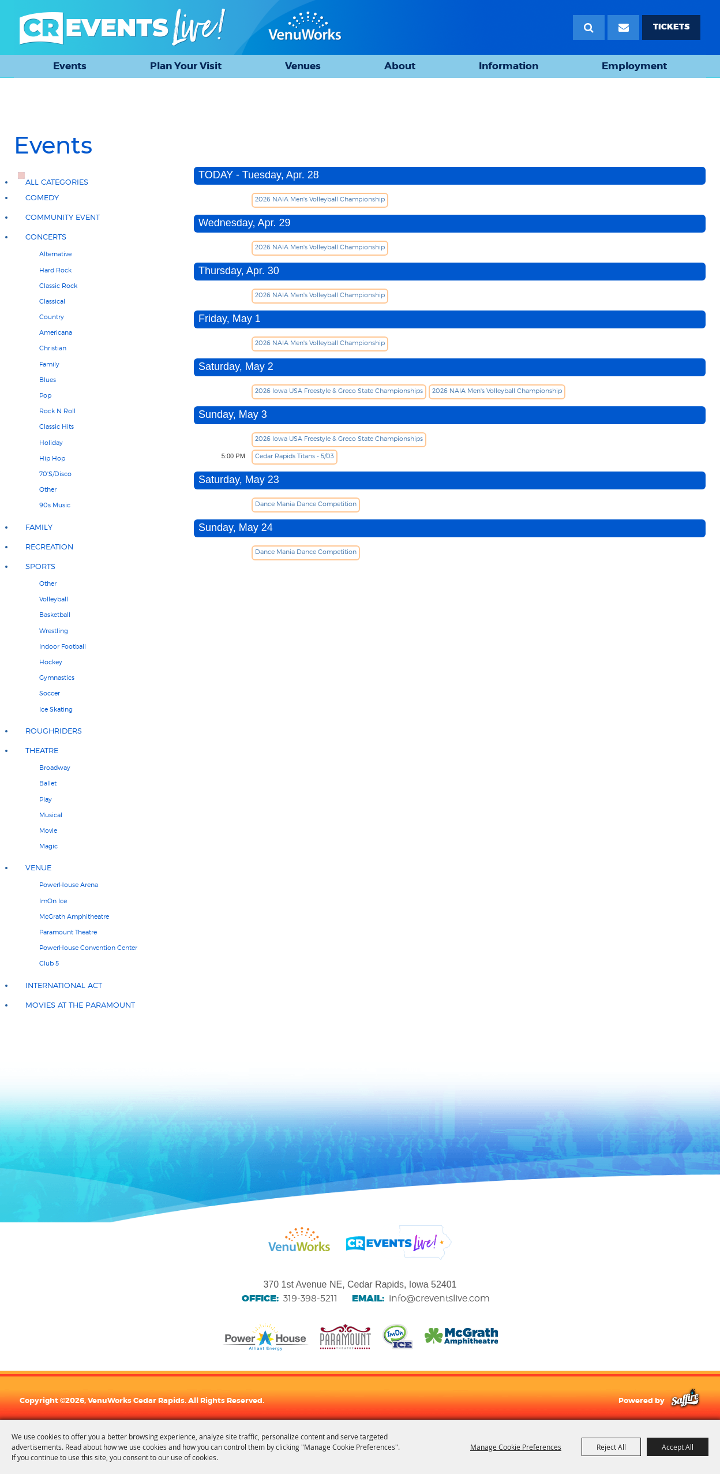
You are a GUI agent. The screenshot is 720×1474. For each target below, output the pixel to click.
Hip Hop (52, 458)
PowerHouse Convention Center (88, 948)
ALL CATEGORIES (56, 182)
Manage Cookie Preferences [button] (515, 1446)
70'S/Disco (55, 474)
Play (45, 799)
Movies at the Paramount (80, 1005)
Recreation (49, 547)
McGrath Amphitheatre (74, 916)
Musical (50, 815)
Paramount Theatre (68, 932)
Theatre (41, 750)
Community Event (62, 217)
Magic (48, 846)
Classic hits (56, 426)
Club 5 (49, 963)
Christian (52, 348)
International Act (63, 985)
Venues (303, 65)
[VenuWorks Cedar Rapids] (181, 27)
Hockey (50, 662)
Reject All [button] (611, 1446)
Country (51, 317)
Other (48, 489)
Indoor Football (62, 646)
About (399, 65)
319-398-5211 (310, 1298)
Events (70, 65)
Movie (48, 830)
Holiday (51, 443)
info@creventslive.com (439, 1298)
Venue (38, 867)
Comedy (42, 197)
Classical (52, 301)
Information (508, 65)
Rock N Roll (57, 411)
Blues (47, 380)
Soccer (49, 693)
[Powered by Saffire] (685, 1400)
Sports (40, 566)
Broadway (54, 768)
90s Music (54, 505)
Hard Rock (55, 270)
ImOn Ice (53, 901)
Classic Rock (58, 286)
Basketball (54, 615)
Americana (55, 332)
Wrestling (53, 631)
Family (49, 364)
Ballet (48, 783)
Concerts (45, 237)
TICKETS (671, 26)
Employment (634, 65)
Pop (45, 395)
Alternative (55, 254)
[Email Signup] (623, 27)
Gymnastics (56, 678)
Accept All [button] (677, 1446)
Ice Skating (56, 709)
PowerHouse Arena (68, 885)
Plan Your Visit (186, 65)
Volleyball (53, 599)
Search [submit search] (589, 27)
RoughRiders (53, 731)
